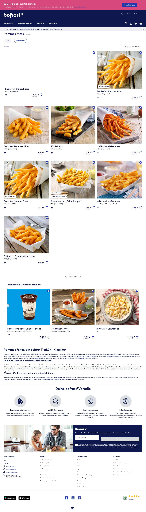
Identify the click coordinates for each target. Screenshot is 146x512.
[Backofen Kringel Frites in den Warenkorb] (41, 95)
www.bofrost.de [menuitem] (10, 471)
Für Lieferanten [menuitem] (81, 486)
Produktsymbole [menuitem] (118, 477)
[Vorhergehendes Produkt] (9, 309)
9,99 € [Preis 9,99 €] (86, 341)
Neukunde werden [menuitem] (118, 471)
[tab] (131, 23)
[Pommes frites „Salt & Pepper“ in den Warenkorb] (93, 209)
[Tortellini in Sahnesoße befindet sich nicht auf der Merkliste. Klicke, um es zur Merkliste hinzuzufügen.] (137, 295)
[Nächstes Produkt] (137, 309)
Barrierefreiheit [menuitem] (81, 489)
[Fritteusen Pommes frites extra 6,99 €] (26, 246)
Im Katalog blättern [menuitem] (46, 465)
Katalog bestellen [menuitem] (45, 468)
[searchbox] (63, 23)
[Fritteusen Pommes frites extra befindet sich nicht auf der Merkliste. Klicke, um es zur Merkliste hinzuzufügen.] (47, 220)
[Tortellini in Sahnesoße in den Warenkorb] (136, 341)
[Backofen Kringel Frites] (49, 79)
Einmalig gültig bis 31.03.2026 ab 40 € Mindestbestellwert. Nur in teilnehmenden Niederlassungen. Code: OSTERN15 (39, 7)
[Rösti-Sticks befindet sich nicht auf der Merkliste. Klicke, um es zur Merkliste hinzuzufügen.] (93, 109)
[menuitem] (8, 24)
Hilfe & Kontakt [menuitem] (137, 14)
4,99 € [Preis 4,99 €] (87, 209)
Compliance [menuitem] (80, 483)
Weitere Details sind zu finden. (129, 450)
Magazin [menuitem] (123, 14)
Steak (20, 373)
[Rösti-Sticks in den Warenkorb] (93, 154)
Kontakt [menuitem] (6, 465)
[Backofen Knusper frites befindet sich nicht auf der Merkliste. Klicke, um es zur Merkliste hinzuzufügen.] (140, 53)
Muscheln (13, 373)
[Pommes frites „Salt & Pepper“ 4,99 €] (73, 190)
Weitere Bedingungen (80, 7)
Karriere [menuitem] (129, 14)
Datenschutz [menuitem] (80, 474)
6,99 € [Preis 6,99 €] (34, 95)
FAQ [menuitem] (5, 462)
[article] (73, 368)
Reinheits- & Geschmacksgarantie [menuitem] (123, 474)
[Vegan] (6, 95)
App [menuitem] (41, 474)
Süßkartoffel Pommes (52, 383)
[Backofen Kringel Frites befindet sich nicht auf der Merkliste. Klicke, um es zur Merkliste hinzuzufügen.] (93, 53)
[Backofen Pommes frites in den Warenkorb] (46, 154)
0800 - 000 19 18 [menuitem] (10, 477)
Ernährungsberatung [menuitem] (119, 465)
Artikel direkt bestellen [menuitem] (47, 462)
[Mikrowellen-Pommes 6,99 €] (119, 190)
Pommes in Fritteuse (68, 362)
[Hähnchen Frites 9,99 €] (73, 321)
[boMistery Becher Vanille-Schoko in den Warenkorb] (48, 341)
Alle (8, 40)
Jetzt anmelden (131, 442)
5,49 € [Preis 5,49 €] (41, 341)
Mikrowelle (81, 362)
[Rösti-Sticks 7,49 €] (73, 135)
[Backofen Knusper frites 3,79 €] (26, 190)
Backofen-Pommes (42, 362)
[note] (28, 334)
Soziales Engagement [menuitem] (83, 480)
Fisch (28, 373)
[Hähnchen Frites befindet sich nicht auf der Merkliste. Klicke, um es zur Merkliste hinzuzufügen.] (92, 295)
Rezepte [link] (53, 24)
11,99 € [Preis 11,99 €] (129, 341)
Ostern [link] (40, 24)
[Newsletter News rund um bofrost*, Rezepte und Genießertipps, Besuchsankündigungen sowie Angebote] (107, 442)
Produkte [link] (8, 24)
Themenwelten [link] (25, 24)
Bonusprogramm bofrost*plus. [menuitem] (49, 483)
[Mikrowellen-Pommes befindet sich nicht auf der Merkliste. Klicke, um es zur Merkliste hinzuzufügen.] (140, 165)
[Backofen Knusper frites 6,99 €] (119, 79)
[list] (73, 411)
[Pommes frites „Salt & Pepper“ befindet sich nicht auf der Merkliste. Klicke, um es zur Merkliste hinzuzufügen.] (93, 165)
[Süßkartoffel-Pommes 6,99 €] (119, 135)
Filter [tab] (7, 47)
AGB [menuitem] (78, 468)
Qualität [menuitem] (115, 462)
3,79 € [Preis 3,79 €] (40, 209)
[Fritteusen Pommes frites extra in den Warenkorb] (46, 265)
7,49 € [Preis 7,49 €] (87, 153)
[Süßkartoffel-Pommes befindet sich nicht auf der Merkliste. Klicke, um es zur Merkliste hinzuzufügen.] (140, 109)
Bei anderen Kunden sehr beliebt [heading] (24, 288)
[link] (24, 15)
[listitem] (20, 411)
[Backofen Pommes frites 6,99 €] (26, 135)
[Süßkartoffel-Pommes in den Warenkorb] (140, 154)
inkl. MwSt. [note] (42, 343)
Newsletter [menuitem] (43, 477)
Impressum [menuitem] (80, 471)
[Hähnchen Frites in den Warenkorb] (92, 341)
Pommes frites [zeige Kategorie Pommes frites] (20, 40)
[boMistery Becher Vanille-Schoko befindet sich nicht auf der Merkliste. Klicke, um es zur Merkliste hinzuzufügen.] (48, 295)
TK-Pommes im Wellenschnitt (112, 360)
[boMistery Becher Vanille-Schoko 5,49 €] (28, 321)
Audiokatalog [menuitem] (44, 471)
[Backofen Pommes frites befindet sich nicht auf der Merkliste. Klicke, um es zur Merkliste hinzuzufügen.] (47, 109)
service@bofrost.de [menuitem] (11, 474)
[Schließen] (141, 2)
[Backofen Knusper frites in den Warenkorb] (140, 98)
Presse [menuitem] (79, 465)
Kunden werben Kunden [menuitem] (47, 480)
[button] (129, 5)
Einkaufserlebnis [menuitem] (118, 468)
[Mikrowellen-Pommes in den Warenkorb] (140, 209)
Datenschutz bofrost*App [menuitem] (84, 477)
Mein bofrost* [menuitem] (9, 468)
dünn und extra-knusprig (86, 360)
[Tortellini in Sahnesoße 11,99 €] (117, 321)
